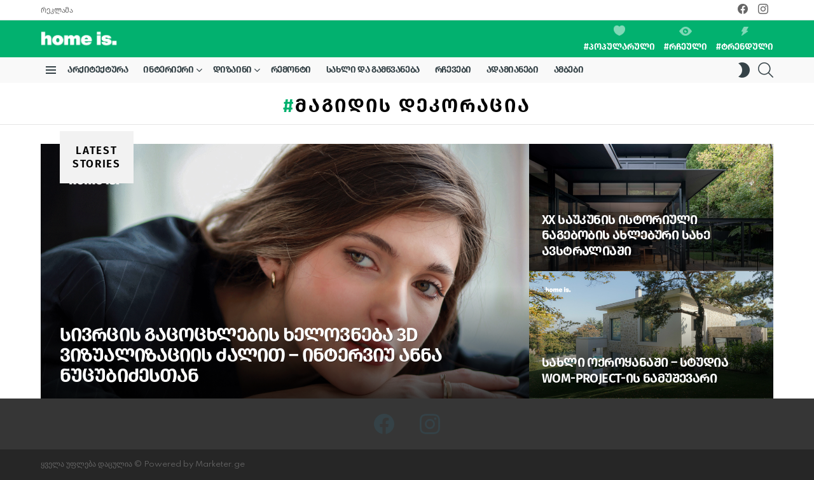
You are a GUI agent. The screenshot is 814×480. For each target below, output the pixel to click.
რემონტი (291, 69)
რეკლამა (56, 10)
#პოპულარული (619, 38)
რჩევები (453, 69)
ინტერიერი (168, 72)
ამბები (568, 69)
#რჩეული (685, 39)
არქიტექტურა (97, 69)
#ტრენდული (744, 39)
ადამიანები (512, 69)
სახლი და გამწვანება (373, 69)
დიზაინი (232, 72)
